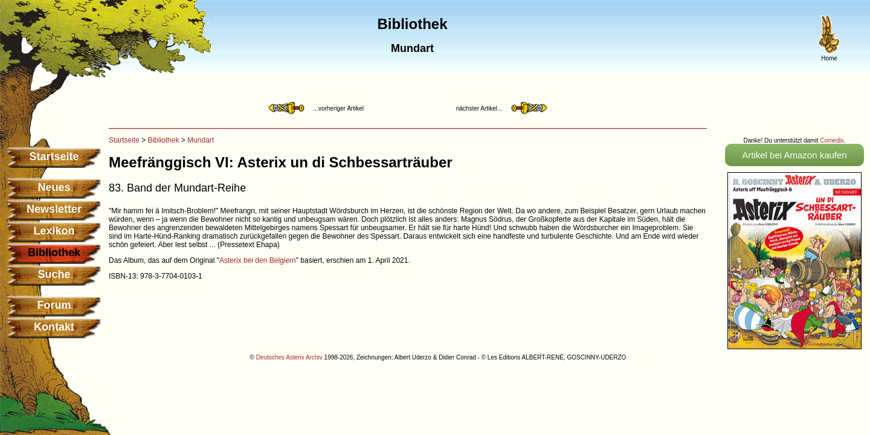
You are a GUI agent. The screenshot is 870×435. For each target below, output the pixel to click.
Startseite (54, 156)
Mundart (200, 140)
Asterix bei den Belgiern (257, 260)
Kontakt (54, 327)
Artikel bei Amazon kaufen (794, 155)
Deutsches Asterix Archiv (289, 357)
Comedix (831, 140)
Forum (54, 305)
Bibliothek (163, 140)
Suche (53, 274)
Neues (53, 187)
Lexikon (53, 231)
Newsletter (54, 209)
